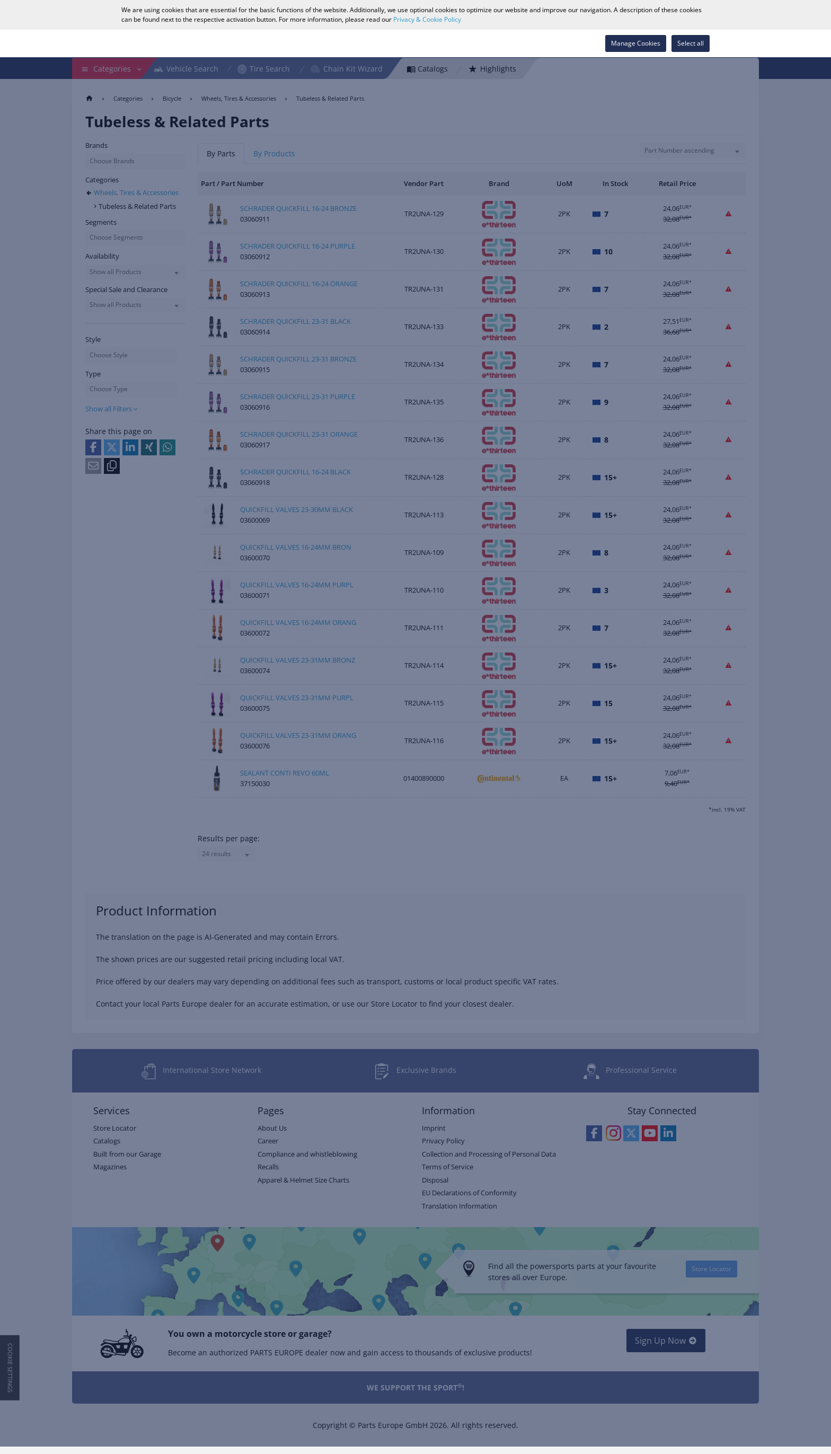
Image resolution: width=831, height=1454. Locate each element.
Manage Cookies (635, 43)
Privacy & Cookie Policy (427, 19)
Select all (690, 43)
